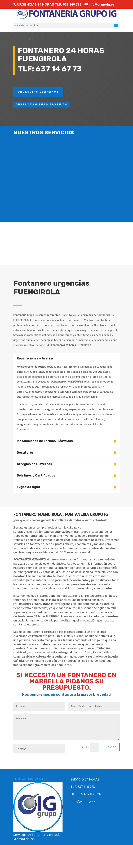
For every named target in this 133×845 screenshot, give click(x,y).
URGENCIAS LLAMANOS (38, 91)
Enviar (111, 747)
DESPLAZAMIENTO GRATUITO (42, 104)
